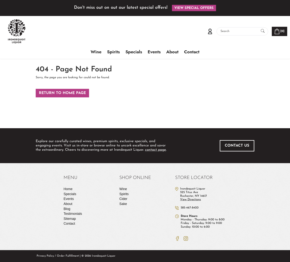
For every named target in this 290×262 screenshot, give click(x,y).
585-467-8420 (190, 207)
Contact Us (237, 146)
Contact (191, 52)
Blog (67, 209)
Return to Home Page (62, 93)
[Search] (239, 31)
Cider (123, 199)
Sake (123, 204)
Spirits (113, 52)
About (172, 52)
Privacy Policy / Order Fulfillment (58, 256)
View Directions (190, 199)
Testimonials (73, 214)
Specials (133, 52)
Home (68, 189)
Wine (96, 52)
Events (154, 52)
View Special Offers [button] (194, 8)
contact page (155, 150)
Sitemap (70, 219)
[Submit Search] (262, 31)
